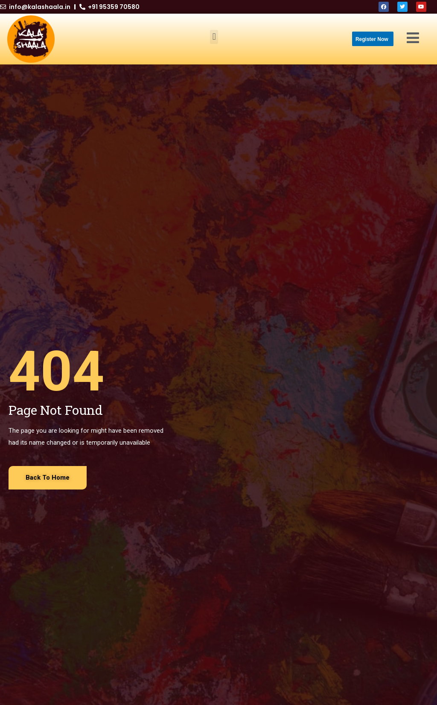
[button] (214, 37)
